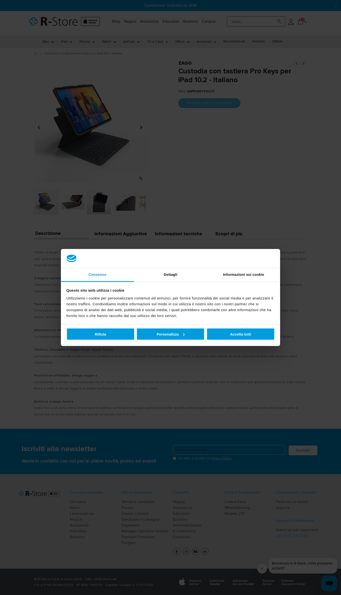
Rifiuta (100, 334)
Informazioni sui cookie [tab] (243, 274)
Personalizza (171, 334)
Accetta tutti (240, 334)
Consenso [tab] (97, 274)
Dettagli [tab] (170, 274)
